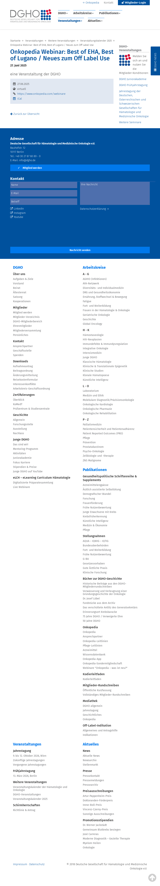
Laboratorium (91, 390)
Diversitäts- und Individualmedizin (103, 288)
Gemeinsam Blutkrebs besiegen (102, 829)
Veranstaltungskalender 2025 (30, 799)
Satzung (17, 296)
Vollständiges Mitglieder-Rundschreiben (106, 694)
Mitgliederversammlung (27, 330)
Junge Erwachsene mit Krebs (99, 512)
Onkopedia (92, 2)
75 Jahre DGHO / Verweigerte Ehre (103, 616)
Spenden (18, 355)
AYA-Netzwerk (91, 283)
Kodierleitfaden (94, 674)
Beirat (16, 288)
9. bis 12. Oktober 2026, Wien (29, 755)
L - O (86, 386)
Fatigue (87, 301)
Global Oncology (92, 323)
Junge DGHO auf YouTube (28, 471)
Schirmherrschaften (26, 805)
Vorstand (18, 283)
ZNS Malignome (92, 460)
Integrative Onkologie (95, 348)
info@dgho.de (27, 160)
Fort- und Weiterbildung (97, 305)
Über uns (19, 274)
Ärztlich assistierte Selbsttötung (102, 489)
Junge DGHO (21, 439)
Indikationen (90, 735)
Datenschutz (36, 864)
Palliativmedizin (92, 424)
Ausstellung (20, 428)
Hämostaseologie (93, 335)
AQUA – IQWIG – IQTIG (95, 541)
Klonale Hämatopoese (96, 375)
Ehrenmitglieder (22, 326)
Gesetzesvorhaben (94, 563)
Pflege (86, 438)
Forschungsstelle (23, 424)
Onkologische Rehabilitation (99, 413)
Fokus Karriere (21, 462)
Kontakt (108, 2)
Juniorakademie (22, 457)
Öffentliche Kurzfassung (97, 690)
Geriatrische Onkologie (96, 315)
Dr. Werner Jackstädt (95, 825)
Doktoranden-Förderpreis (98, 800)
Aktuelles (95, 21)
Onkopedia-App (92, 659)
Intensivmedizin (92, 353)
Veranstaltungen (70, 21)
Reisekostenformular (25, 379)
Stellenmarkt (90, 764)
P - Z (86, 419)
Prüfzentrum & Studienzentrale (31, 408)
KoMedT (17, 404)
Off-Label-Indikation (97, 725)
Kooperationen (22, 301)
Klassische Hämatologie (97, 361)
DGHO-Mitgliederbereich (27, 321)
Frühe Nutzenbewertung (97, 507)
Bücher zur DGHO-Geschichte (102, 578)
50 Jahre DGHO (91, 620)
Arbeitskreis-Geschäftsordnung (31, 388)
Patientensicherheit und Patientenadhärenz (108, 429)
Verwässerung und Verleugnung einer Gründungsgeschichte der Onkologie (105, 593)
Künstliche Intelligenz (95, 379)
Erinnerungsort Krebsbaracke (100, 612)
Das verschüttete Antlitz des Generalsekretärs (110, 607)
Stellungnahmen (94, 536)
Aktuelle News (91, 755)
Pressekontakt (91, 776)
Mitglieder (20, 307)
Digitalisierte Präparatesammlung (33, 482)
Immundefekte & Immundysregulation (105, 344)
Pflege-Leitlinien (92, 645)
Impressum (20, 864)
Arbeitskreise (83, 13)
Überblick (18, 399)
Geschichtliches (92, 714)
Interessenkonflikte (24, 384)
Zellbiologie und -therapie (98, 455)
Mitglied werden (30, 168)
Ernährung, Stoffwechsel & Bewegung (105, 296)
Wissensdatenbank (94, 654)
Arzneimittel (90, 650)
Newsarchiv (90, 760)
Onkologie (89, 847)
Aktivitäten (19, 453)
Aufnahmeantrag (23, 366)
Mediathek (90, 701)
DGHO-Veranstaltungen (27, 794)
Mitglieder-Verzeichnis (26, 317)
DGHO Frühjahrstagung (133, 85)
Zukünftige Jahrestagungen (29, 760)
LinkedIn (17, 208)
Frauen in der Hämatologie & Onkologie (106, 310)
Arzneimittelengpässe (95, 485)
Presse (87, 771)
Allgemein (19, 420)
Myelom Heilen (92, 843)
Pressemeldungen (93, 780)
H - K (86, 330)
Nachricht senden (80, 250)
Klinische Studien (93, 370)
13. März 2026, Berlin (25, 776)
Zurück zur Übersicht (24, 114)
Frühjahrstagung (24, 771)
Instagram (18, 213)
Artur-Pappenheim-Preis (97, 796)
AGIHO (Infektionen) (95, 279)
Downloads (20, 361)
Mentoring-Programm (25, 449)
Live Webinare (21, 487)
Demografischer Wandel (97, 494)
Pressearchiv (90, 784)
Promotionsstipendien (98, 820)
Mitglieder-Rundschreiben (101, 685)
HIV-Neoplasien (92, 339)
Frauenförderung (93, 503)
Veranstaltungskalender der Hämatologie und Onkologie (40, 789)
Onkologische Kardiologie (98, 404)
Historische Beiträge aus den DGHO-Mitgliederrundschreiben (104, 585)
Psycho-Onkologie (93, 451)
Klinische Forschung (94, 572)
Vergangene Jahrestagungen (29, 764)
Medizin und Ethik (93, 395)
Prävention (89, 442)
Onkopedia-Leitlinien (95, 641)
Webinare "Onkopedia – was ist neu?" (105, 668)
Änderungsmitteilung (25, 375)
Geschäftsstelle (22, 350)
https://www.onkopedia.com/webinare (41, 93)
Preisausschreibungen (98, 791)
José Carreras (91, 834)
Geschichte (20, 415)
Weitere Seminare (130, 122)
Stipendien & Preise (25, 467)
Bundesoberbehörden (95, 545)
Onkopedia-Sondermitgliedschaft (102, 663)
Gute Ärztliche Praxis (95, 568)
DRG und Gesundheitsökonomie (101, 292)
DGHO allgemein (92, 706)
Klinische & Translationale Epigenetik (105, 366)
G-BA (86, 559)
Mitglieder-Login (134, 2)
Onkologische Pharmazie (97, 409)
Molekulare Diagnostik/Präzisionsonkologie (108, 400)
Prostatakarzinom (93, 446)
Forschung (89, 498)
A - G (86, 274)
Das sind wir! (20, 444)
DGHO (63, 13)
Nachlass (18, 433)
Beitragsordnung (23, 370)
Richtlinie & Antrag (24, 810)
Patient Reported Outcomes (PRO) (103, 433)
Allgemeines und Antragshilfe (100, 730)
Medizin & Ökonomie (95, 525)
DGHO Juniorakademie (132, 79)
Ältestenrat (19, 292)
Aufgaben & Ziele (23, 279)
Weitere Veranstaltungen (30, 782)
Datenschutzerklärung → (94, 208)
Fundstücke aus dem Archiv (99, 603)
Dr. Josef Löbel (91, 598)
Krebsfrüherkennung (95, 516)
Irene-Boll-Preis (92, 805)
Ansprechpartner (23, 346)
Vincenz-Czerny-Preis (95, 809)
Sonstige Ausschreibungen (98, 814)
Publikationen (109, 13)
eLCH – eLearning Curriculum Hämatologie (41, 477)
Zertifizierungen (24, 395)
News (86, 751)
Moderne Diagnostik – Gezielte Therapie (106, 838)
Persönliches (20, 335)
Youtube (16, 217)
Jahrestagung (90, 710)
